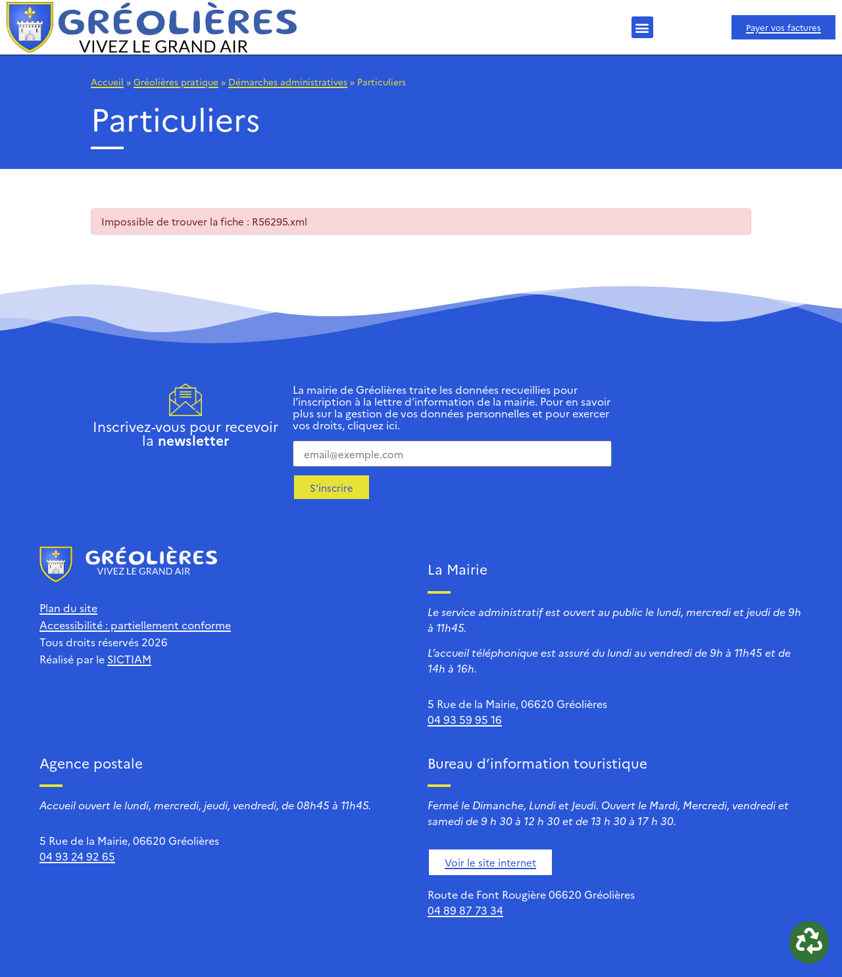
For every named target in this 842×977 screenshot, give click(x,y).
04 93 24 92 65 (77, 856)
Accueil (107, 81)
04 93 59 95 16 (465, 719)
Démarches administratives (287, 81)
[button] (642, 27)
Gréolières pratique (176, 81)
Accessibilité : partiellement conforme (135, 624)
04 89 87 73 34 (465, 910)
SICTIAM (129, 659)
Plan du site (68, 607)
